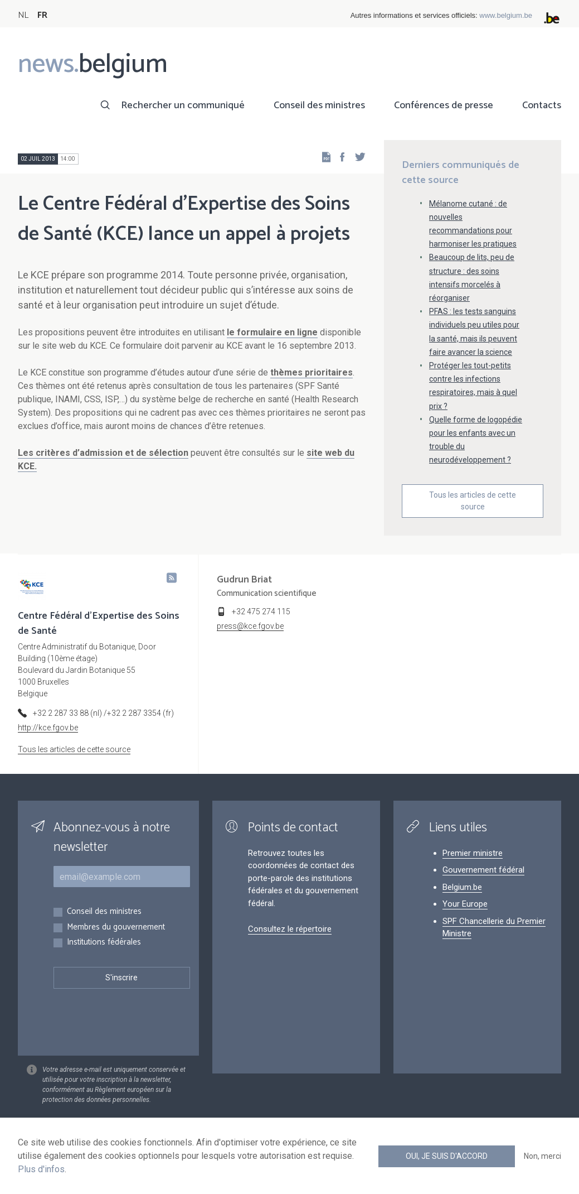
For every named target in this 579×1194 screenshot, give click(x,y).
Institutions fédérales (104, 942)
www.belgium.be (505, 15)
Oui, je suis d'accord (447, 1156)
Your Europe (465, 904)
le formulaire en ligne (272, 332)
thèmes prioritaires (311, 372)
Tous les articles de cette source (472, 500)
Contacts (541, 105)
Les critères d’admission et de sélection (103, 452)
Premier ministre (472, 853)
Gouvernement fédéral (483, 870)
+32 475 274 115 (261, 611)
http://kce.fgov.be (48, 727)
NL (23, 15)
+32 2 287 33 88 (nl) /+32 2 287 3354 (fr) (103, 713)
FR (42, 15)
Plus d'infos (41, 1169)
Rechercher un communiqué (183, 105)
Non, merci (542, 1156)
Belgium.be (462, 887)
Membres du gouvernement (116, 927)
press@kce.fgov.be (250, 626)
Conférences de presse (443, 105)
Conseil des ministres (319, 105)
